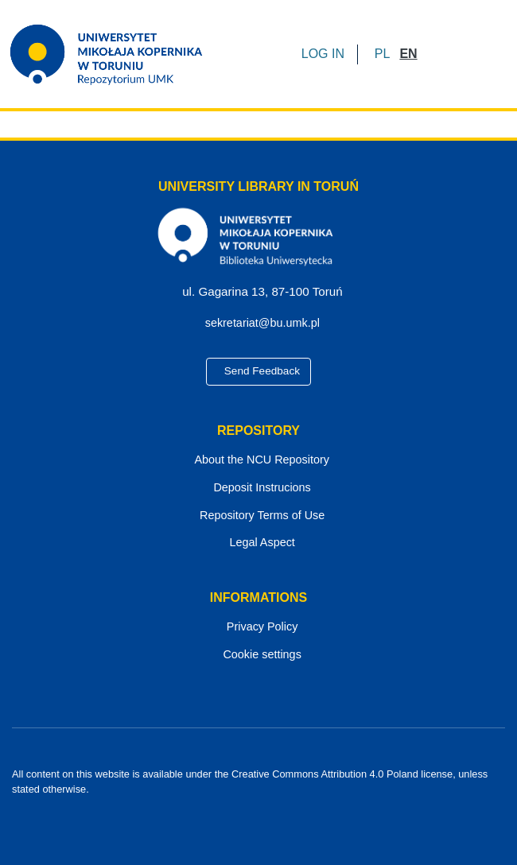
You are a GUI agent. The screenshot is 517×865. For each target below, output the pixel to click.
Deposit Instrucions (259, 488)
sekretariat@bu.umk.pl (265, 323)
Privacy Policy (259, 627)
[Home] (116, 54)
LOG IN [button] (324, 53)
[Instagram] (286, 818)
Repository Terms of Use (259, 515)
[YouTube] (259, 818)
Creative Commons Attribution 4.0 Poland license (321, 773)
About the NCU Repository (258, 460)
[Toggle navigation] (483, 54)
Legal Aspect (258, 542)
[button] (382, 54)
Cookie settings (258, 654)
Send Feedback (258, 371)
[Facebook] (231, 818)
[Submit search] (435, 54)
